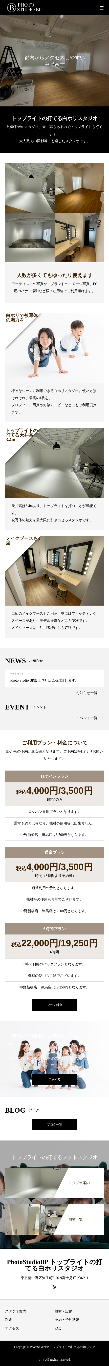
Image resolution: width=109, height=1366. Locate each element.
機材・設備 (63, 1311)
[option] (54, 60)
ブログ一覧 (54, 1124)
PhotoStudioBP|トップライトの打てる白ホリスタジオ (54, 1265)
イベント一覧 (86, 718)
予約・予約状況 (67, 1320)
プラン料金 (54, 1005)
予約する (55, 1079)
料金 (8, 1320)
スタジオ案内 (15, 1311)
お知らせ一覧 (86, 693)
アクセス (12, 1328)
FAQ (58, 1328)
